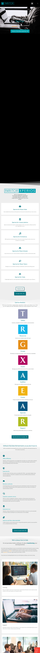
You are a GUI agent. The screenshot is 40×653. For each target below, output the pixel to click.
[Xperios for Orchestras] (20, 234)
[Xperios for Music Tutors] (20, 261)
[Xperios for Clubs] (20, 274)
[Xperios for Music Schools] (20, 248)
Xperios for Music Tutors (20, 264)
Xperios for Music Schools (20, 251)
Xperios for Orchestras (20, 236)
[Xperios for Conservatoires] (20, 219)
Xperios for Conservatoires (20, 222)
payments (5, 552)
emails (10, 550)
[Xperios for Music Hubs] (20, 206)
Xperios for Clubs (20, 277)
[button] (32, 3)
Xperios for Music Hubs (20, 209)
